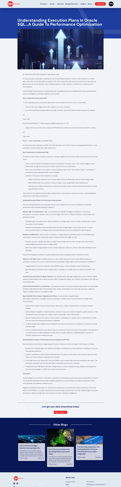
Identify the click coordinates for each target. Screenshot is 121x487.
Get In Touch (59, 412)
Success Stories (70, 482)
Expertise (60, 4)
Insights (83, 4)
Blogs (67, 484)
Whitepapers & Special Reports (96, 484)
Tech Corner (90, 482)
